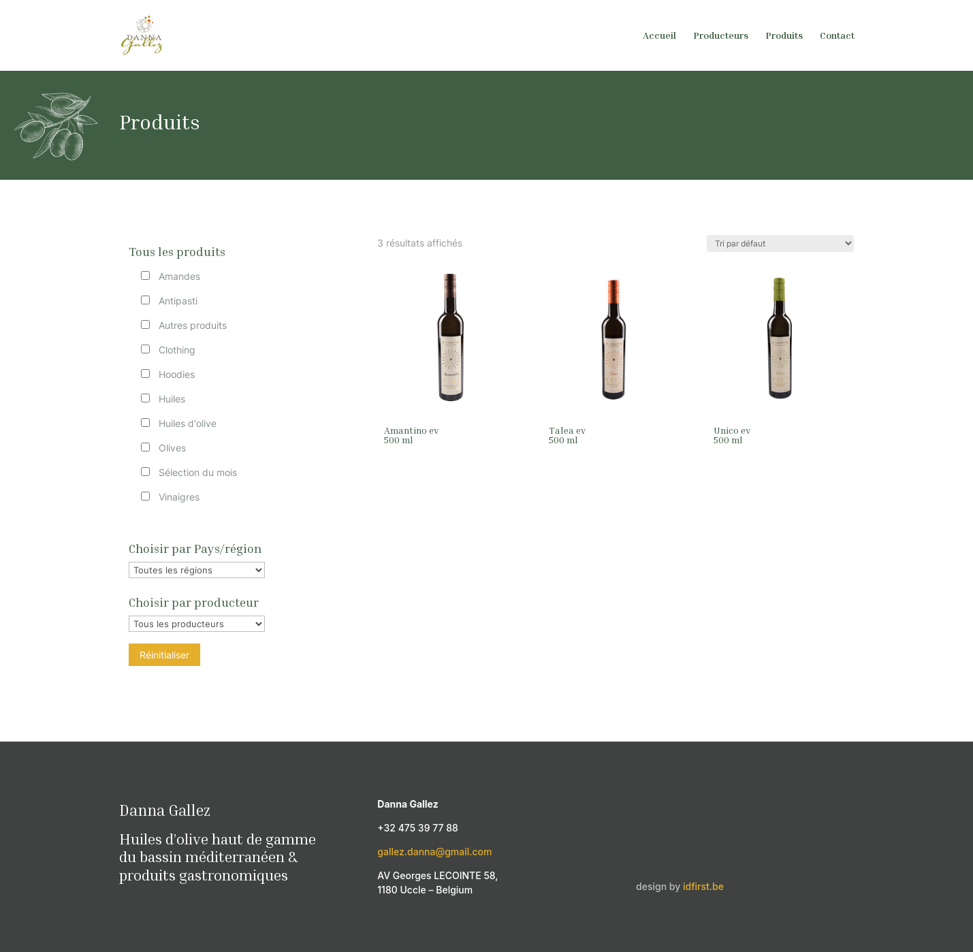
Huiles (172, 398)
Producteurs (720, 36)
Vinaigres (179, 497)
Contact (837, 36)
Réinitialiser (164, 655)
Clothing (177, 349)
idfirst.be (703, 886)
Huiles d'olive (188, 423)
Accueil (659, 36)
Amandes (179, 276)
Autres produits (193, 325)
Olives (172, 448)
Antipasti (178, 300)
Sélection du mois (198, 472)
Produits (784, 36)
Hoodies (177, 374)
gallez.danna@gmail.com (434, 851)
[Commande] (780, 243)
